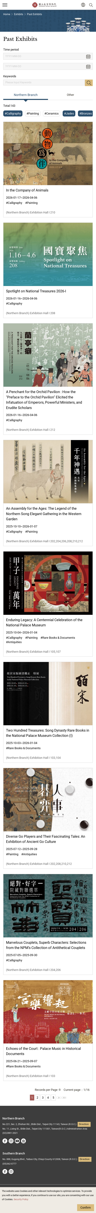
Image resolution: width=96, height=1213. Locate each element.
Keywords (9, 76)
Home (6, 14)
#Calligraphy (13, 113)
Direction (84, 1124)
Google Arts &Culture (23, 1140)
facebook (4, 1140)
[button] (83, 5)
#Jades (69, 113)
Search (89, 83)
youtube (17, 1140)
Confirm (85, 1207)
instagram (11, 1140)
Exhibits (18, 14)
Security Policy (21, 1199)
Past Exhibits (34, 14)
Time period (11, 49)
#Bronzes (85, 113)
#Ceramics (51, 113)
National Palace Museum (44, 5)
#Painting (33, 113)
